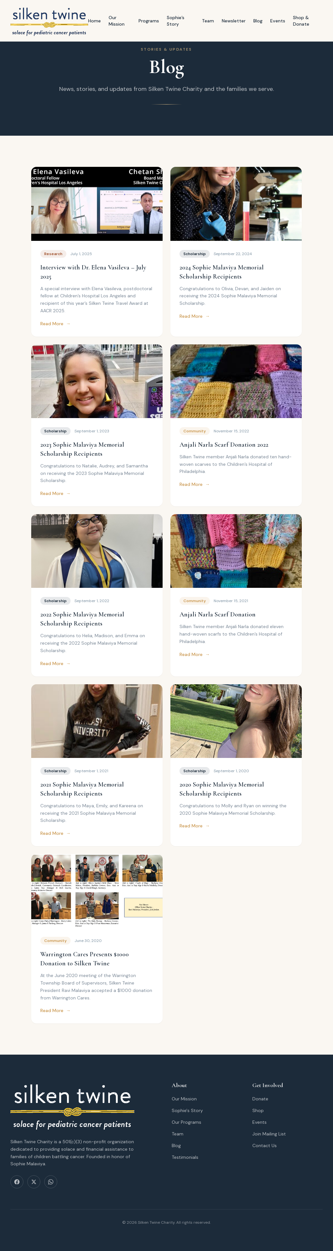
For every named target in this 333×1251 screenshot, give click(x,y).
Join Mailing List (269, 1134)
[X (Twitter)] (33, 1181)
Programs (149, 21)
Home (94, 21)
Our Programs (186, 1122)
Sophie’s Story (175, 21)
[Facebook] (16, 1181)
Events (277, 21)
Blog (257, 21)
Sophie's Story (187, 1110)
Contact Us (264, 1145)
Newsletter (234, 21)
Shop (258, 1110)
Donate (260, 1099)
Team (208, 21)
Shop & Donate (301, 21)
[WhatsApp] (50, 1181)
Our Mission (117, 21)
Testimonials (185, 1157)
